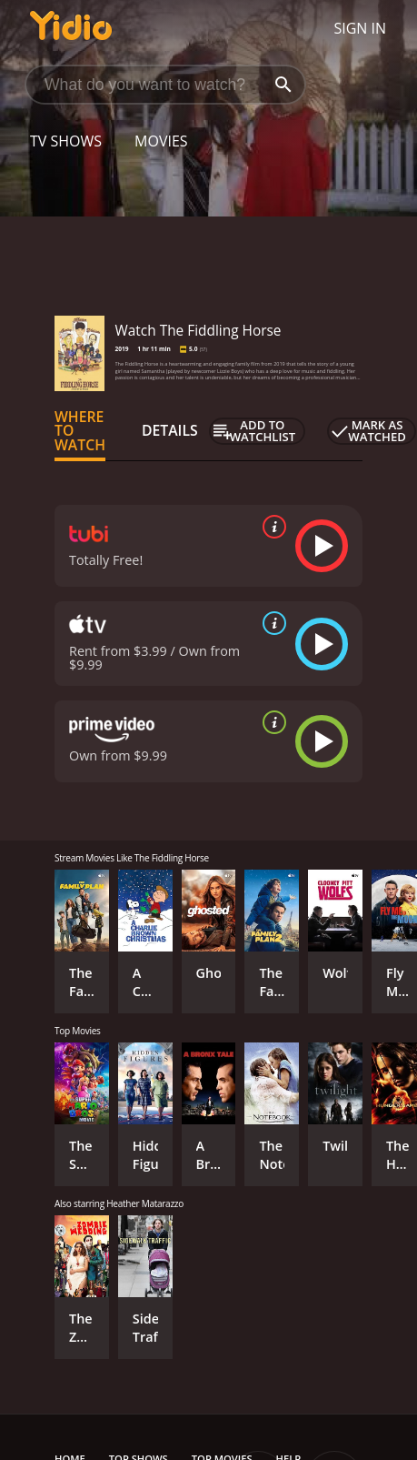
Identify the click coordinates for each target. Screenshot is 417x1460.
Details (170, 430)
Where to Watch (80, 431)
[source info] (270, 527)
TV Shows (66, 141)
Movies (161, 141)
